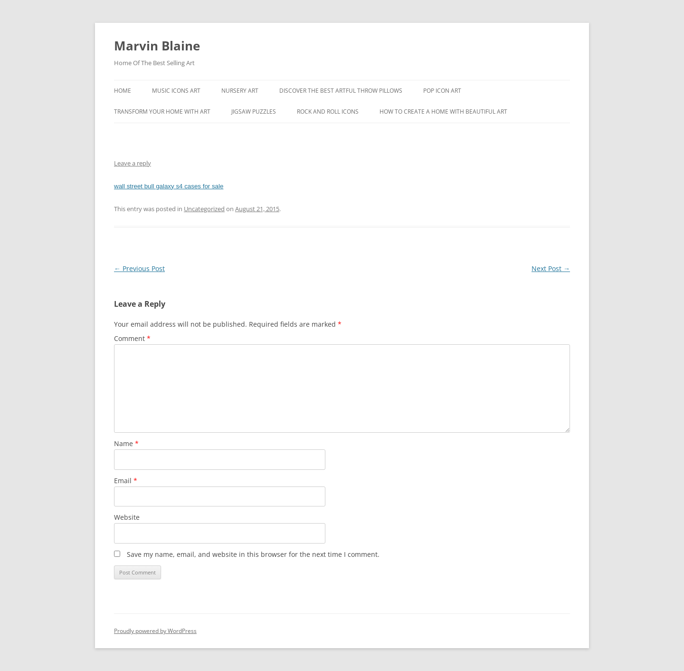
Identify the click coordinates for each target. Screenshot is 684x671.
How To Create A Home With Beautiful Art (443, 111)
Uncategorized (204, 208)
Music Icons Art (176, 91)
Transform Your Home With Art (162, 111)
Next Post (551, 268)
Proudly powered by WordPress (155, 631)
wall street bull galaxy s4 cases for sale (168, 186)
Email (125, 480)
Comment (132, 338)
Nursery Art (239, 91)
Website (127, 517)
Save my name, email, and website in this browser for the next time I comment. (253, 554)
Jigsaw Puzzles (253, 111)
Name (126, 443)
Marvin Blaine (157, 45)
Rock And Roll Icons (328, 111)
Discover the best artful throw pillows (340, 91)
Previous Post (139, 268)
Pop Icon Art (442, 91)
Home (122, 91)
